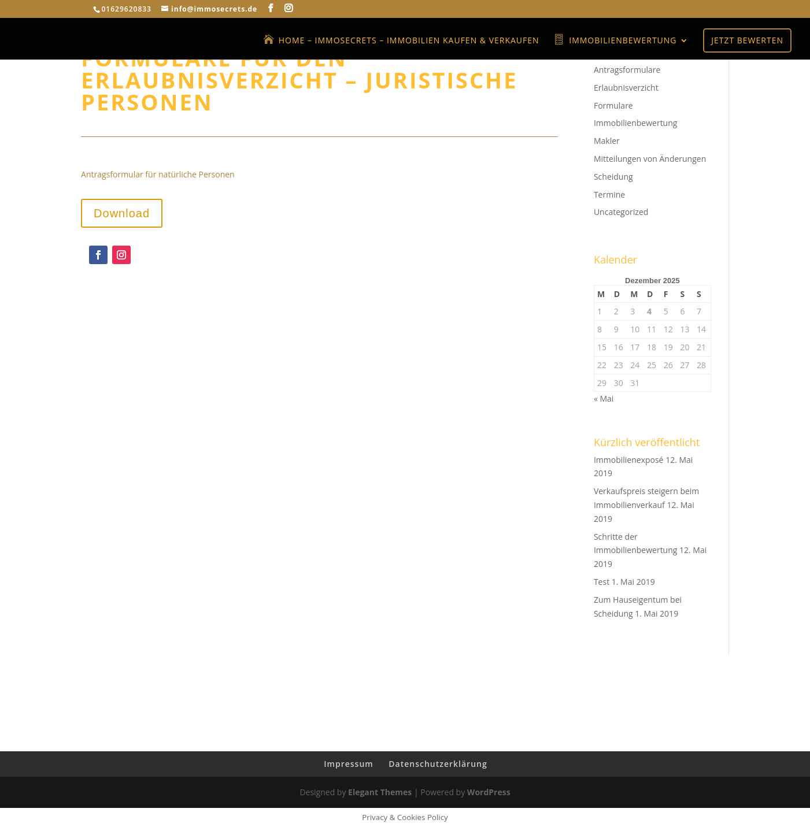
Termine (609, 194)
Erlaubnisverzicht (626, 87)
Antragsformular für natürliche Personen (158, 174)
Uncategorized (621, 211)
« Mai (603, 398)
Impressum (348, 763)
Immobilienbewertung (636, 122)
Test (601, 581)
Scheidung (613, 176)
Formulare (613, 105)
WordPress (489, 792)
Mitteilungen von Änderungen (650, 158)
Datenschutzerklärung (438, 763)
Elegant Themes (380, 792)
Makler (607, 140)
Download (122, 213)
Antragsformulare (627, 69)
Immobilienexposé (629, 459)
